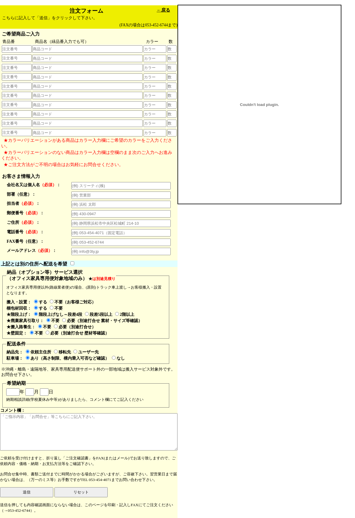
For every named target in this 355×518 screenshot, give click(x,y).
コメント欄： (89, 429)
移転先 (62, 352)
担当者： (23, 203)
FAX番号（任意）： (25, 241)
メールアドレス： (32, 250)
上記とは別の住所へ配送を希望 (34, 263)
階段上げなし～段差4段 (58, 314)
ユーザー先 (86, 352)
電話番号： (25, 231)
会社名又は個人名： (34, 184)
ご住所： (23, 222)
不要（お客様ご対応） (73, 302)
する (40, 302)
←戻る (163, 9)
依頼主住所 (38, 352)
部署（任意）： (21, 194)
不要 (56, 308)
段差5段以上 (98, 314)
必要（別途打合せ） (75, 326)
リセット (81, 492)
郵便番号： (25, 212)
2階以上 (124, 314)
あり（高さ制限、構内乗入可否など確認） (67, 358)
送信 (26, 492)
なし (118, 358)
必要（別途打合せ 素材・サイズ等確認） (102, 320)
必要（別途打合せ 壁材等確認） (77, 333)
